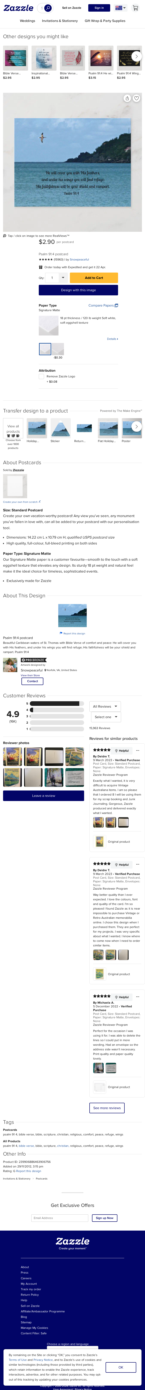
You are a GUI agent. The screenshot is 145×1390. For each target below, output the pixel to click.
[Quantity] (52, 277)
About (25, 1267)
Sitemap (26, 1322)
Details (111, 339)
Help (24, 1300)
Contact (32, 681)
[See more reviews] (51, 259)
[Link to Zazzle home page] (20, 8)
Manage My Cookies (34, 1328)
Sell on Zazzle (71, 8)
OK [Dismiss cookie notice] (120, 1367)
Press (24, 1272)
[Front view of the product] (72, 162)
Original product (111, 841)
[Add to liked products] (136, 98)
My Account (29, 1284)
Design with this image (78, 290)
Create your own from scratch (22, 502)
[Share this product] (127, 98)
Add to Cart (94, 278)
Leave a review (43, 796)
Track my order (31, 1289)
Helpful (122, 751)
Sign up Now (104, 1218)
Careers (26, 1278)
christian (63, 1146)
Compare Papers (103, 305)
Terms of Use (18, 1360)
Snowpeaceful (79, 259)
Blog (24, 1317)
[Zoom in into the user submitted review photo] (12, 756)
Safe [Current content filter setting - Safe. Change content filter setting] (44, 1333)
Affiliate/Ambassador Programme (43, 1311)
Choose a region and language (68, 1344)
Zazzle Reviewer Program (110, 775)
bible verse (26, 1146)
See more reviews (107, 1108)
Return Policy (30, 1295)
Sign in (99, 8)
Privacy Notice (43, 1360)
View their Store (30, 675)
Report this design (72, 633)
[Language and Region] (120, 8)
